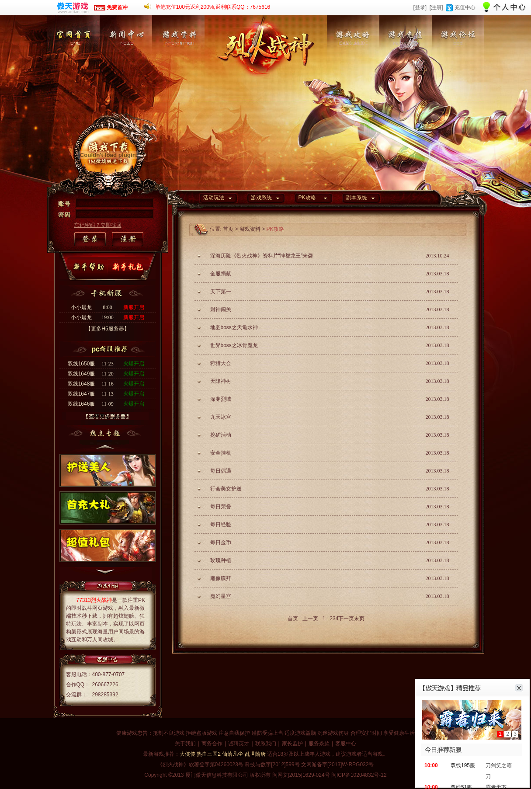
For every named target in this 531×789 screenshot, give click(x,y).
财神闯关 (220, 309)
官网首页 (73, 58)
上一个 (105, 446)
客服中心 (345, 743)
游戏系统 (261, 198)
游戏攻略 (353, 58)
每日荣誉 (220, 507)
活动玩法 (213, 198)
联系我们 (265, 743)
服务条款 (319, 743)
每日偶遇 (220, 471)
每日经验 (220, 524)
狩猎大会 (220, 363)
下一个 (105, 574)
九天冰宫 (220, 417)
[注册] (436, 7)
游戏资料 (178, 58)
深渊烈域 (220, 399)
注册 (127, 240)
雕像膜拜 (220, 578)
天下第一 (220, 291)
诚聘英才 (238, 743)
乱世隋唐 (255, 754)
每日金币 (220, 542)
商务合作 (211, 743)
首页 (228, 229)
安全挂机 (220, 453)
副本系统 (356, 198)
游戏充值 (405, 58)
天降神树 (220, 381)
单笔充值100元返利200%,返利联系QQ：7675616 (212, 7)
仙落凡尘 (232, 754)
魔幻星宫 (220, 596)
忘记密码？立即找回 (97, 225)
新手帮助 (90, 267)
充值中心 (465, 7)
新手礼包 (129, 267)
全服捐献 (220, 274)
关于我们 (185, 743)
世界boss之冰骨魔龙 (234, 345)
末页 (359, 618)
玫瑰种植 (220, 560)
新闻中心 (126, 58)
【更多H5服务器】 (107, 329)
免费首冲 (111, 7)
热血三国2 (209, 754)
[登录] (420, 7)
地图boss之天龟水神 (234, 327)
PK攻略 (307, 198)
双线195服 (463, 765)
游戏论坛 (458, 58)
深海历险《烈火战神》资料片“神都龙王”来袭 (261, 256)
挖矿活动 (220, 435)
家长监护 (292, 743)
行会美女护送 (226, 489)
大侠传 (187, 754)
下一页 (346, 618)
